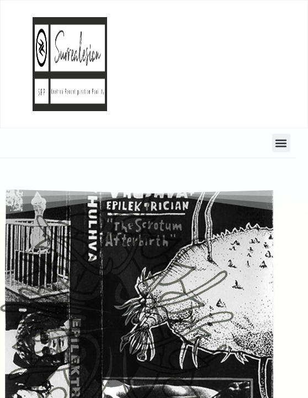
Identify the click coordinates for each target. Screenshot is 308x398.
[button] (281, 143)
